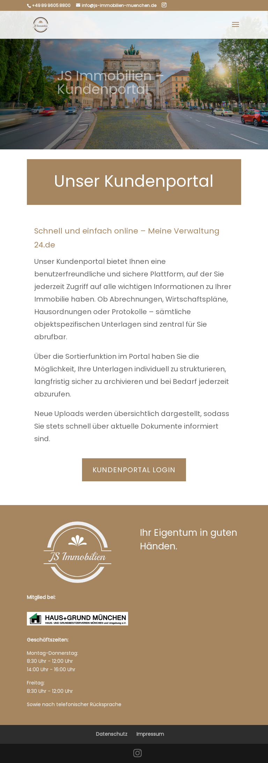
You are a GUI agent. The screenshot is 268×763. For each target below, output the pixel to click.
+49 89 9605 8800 (51, 5)
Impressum (150, 734)
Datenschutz (111, 734)
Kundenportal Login (134, 470)
